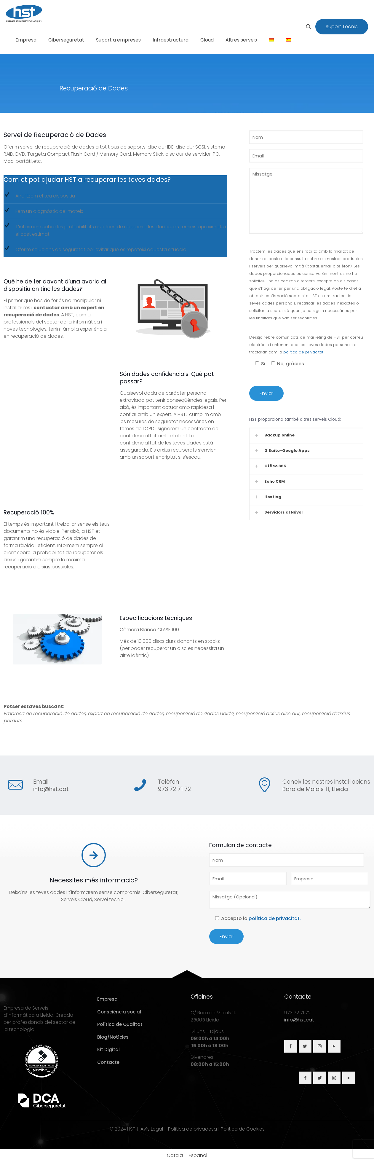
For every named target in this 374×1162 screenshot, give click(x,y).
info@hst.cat (51, 789)
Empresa (107, 999)
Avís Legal (151, 1129)
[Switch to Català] (175, 1155)
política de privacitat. (275, 918)
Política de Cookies (243, 1129)
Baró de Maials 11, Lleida (315, 789)
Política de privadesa (192, 1129)
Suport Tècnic (342, 26)
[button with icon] (290, 1046)
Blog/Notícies (113, 1037)
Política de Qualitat (120, 1024)
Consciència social (119, 1012)
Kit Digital (108, 1049)
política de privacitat (303, 352)
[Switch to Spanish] (288, 40)
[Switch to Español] (198, 1155)
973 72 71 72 (174, 789)
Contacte (108, 1062)
